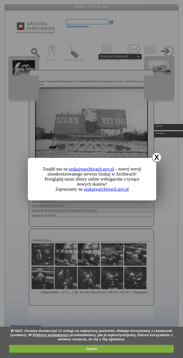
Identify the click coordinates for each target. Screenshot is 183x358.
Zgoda (91, 349)
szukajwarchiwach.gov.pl (91, 169)
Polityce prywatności (51, 335)
